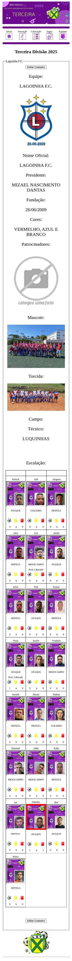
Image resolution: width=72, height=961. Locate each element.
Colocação (36, 31)
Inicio (9, 31)
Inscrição (22, 31)
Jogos (49, 31)
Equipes (63, 31)
